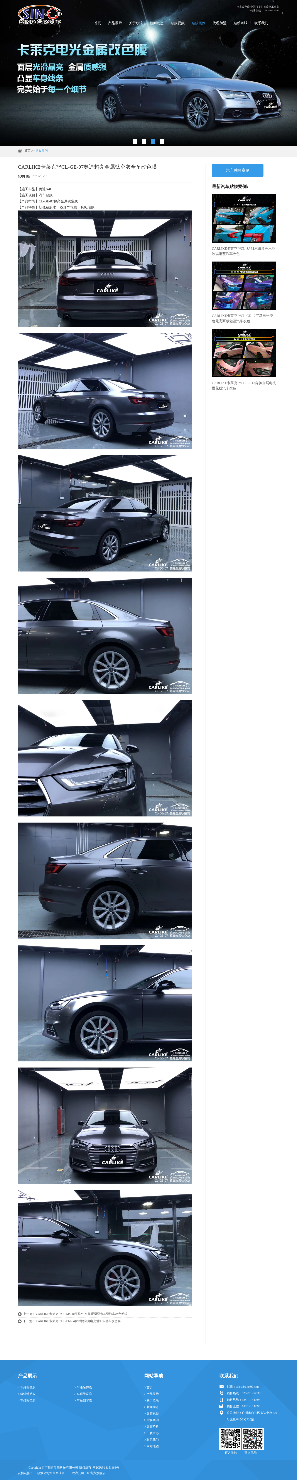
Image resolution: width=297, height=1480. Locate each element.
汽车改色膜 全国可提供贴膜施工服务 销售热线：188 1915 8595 (258, 8)
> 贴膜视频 (151, 1413)
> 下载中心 (151, 1433)
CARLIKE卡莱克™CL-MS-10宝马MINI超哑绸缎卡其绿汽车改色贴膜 (81, 1314)
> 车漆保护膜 (83, 1387)
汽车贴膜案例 (238, 170)
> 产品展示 (151, 1394)
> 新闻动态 (151, 1407)
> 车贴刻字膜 (83, 1400)
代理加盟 (219, 23)
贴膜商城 (240, 23)
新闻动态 (157, 23)
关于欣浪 (136, 23)
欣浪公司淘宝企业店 (51, 1473)
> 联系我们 (151, 1439)
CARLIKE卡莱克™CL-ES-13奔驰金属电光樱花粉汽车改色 (244, 385)
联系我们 (261, 23)
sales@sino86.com (247, 1386)
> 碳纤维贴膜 (26, 1394)
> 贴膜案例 (151, 1420)
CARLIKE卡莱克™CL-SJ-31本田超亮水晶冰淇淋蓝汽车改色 (243, 251)
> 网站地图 (151, 1446)
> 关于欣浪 (151, 1400)
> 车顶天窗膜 (83, 1394)
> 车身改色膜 (26, 1387)
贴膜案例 (199, 23)
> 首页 (148, 1387)
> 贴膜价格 (151, 1426)
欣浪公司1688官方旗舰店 (88, 1473)
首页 (97, 23)
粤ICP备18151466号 (106, 1467)
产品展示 (115, 23)
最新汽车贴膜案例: (230, 186)
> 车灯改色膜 (26, 1400)
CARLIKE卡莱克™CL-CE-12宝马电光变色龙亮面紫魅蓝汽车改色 (242, 318)
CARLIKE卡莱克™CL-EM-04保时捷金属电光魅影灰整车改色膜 (78, 1321)
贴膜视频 (178, 23)
